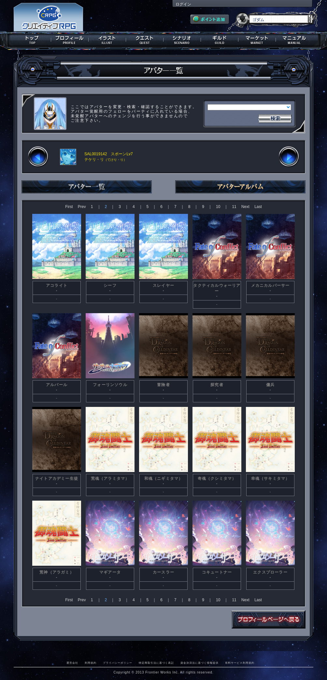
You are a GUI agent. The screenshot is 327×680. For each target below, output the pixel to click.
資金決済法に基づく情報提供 (199, 662)
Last (258, 206)
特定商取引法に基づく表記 (156, 662)
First (69, 206)
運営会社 (72, 662)
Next (245, 206)
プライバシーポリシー (117, 662)
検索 (275, 117)
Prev (82, 206)
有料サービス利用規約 (239, 662)
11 (234, 206)
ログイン (183, 4)
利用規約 (90, 662)
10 (218, 206)
